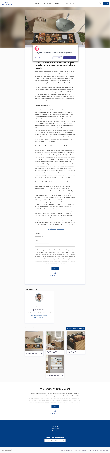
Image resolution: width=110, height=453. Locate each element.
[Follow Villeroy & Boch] (106, 3)
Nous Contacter (70, 3)
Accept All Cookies (70, 57)
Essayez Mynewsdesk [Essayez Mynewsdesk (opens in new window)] (66, 450)
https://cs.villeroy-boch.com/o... (56, 229)
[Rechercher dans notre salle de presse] (100, 3)
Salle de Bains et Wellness (42, 243)
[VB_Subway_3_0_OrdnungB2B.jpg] (55, 340)
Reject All (57, 57)
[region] (55, 53)
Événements (58, 3)
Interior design (39, 236)
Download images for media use (75, 328)
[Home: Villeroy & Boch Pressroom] (6, 3)
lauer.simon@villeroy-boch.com (39, 315)
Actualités (37, 3)
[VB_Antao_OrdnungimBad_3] (34, 341)
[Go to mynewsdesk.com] (7, 450)
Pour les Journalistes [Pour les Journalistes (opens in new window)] (80, 450)
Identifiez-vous (104, 450)
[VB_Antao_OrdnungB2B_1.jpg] (76, 340)
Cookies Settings (39, 57)
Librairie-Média (47, 3)
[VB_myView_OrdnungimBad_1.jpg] (55, 364)
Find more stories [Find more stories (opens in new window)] (93, 450)
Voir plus (55, 268)
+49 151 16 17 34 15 (39, 317)
